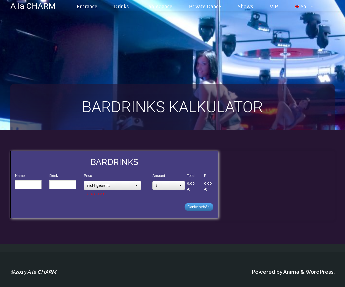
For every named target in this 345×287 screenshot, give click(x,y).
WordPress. (320, 272)
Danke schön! (199, 207)
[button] (112, 185)
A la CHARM (33, 6)
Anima (290, 272)
